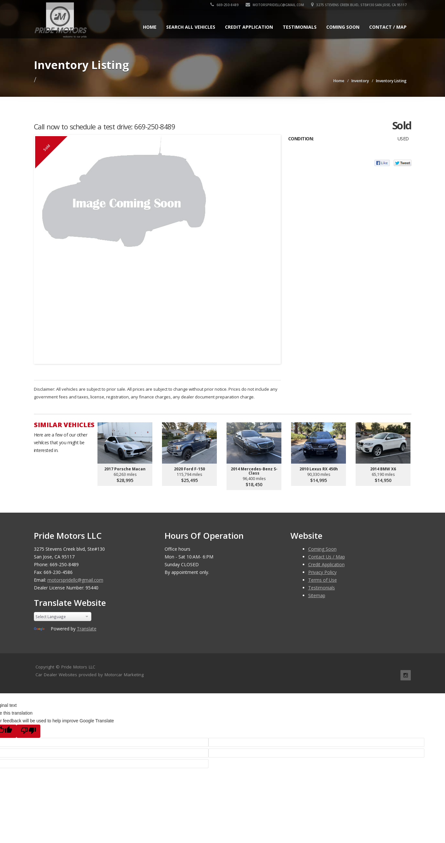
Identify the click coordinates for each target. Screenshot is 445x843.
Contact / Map (388, 27)
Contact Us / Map (326, 557)
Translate (86, 629)
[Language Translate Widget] (63, 616)
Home (150, 27)
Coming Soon (342, 27)
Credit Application (249, 27)
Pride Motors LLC (78, 667)
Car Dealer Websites (56, 674)
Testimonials (300, 27)
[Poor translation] (28, 731)
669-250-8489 (224, 5)
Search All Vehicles (190, 27)
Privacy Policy (322, 572)
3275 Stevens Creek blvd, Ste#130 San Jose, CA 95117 (359, 5)
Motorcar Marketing (124, 674)
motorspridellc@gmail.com (275, 5)
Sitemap (316, 595)
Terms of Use (322, 580)
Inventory (360, 81)
